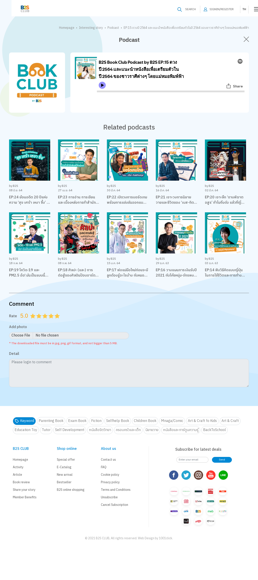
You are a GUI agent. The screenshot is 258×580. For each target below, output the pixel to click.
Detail (14, 354)
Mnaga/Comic (172, 421)
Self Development (69, 430)
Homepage (66, 27)
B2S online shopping (71, 489)
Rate (13, 316)
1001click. (166, 538)
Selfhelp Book (117, 421)
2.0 (39, 321)
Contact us (108, 459)
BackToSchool (214, 430)
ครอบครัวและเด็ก (128, 430)
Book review (21, 482)
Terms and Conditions (116, 489)
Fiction (96, 421)
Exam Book (77, 421)
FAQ (103, 467)
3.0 (45, 321)
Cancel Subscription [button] (114, 504)
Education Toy (26, 430)
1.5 (37, 321)
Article (17, 474)
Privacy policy (110, 482)
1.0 (33, 321)
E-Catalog (64, 467)
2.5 (43, 321)
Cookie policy (110, 474)
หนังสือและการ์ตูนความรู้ (180, 430)
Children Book (145, 421)
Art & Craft (230, 421)
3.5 (49, 321)
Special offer (66, 459)
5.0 (57, 321)
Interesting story (91, 27)
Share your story (24, 489)
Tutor (46, 430)
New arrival (65, 474)
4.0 (51, 321)
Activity (18, 467)
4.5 (55, 321)
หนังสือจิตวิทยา (100, 430)
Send (222, 460)
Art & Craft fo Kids (202, 421)
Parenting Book (51, 421)
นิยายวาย (151, 430)
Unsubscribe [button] (109, 497)
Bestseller (64, 482)
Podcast (113, 27)
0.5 (31, 321)
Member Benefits (25, 497)
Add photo (18, 327)
